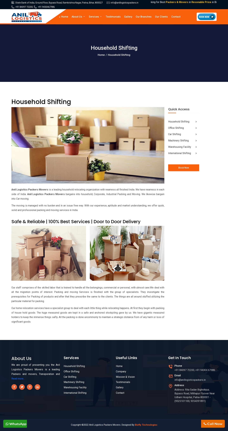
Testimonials (113, 16)
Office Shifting (183, 128)
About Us (78, 16)
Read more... (18, 378)
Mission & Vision (125, 376)
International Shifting (183, 153)
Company (121, 371)
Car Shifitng (70, 376)
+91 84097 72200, (24, 7)
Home (64, 16)
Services (95, 16)
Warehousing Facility (183, 147)
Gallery (128, 16)
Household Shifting (183, 121)
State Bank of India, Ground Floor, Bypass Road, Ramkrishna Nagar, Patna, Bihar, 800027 (59, 2)
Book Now (183, 167)
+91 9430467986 (46, 7)
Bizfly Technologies (146, 424)
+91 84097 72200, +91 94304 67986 (194, 370)
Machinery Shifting (183, 140)
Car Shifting (183, 134)
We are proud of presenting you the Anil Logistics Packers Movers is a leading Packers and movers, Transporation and (35, 369)
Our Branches (144, 16)
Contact (175, 16)
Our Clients (161, 16)
